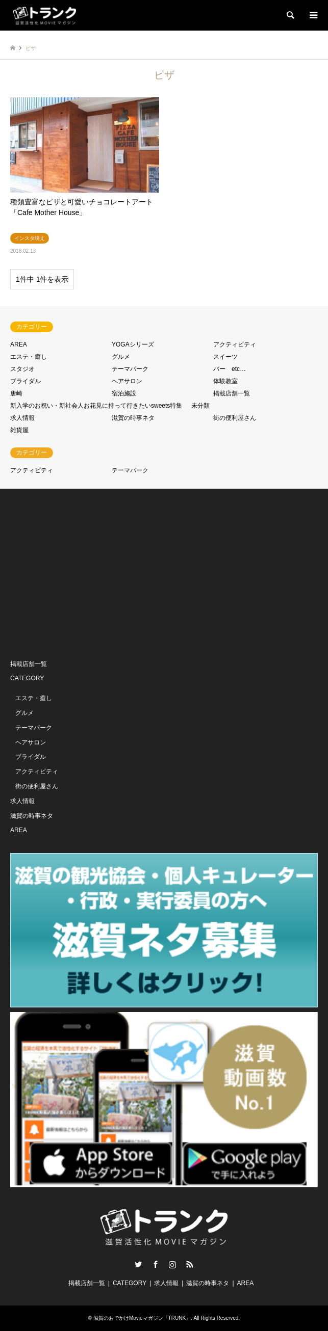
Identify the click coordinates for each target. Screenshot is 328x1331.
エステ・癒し (28, 356)
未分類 (200, 405)
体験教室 (225, 381)
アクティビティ (234, 344)
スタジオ (22, 368)
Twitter (138, 1264)
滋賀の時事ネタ (133, 417)
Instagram (172, 1264)
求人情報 (22, 417)
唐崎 (16, 393)
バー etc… (229, 368)
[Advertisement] (86, 572)
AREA (18, 344)
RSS (189, 1264)
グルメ (121, 356)
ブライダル (25, 381)
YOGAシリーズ (133, 344)
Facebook (155, 1264)
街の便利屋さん (234, 417)
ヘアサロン (127, 381)
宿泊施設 (124, 393)
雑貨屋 (19, 430)
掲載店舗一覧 (231, 393)
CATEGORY (27, 678)
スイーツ (225, 356)
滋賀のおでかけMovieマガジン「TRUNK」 (142, 1318)
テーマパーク (130, 368)
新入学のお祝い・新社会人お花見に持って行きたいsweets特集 (96, 405)
